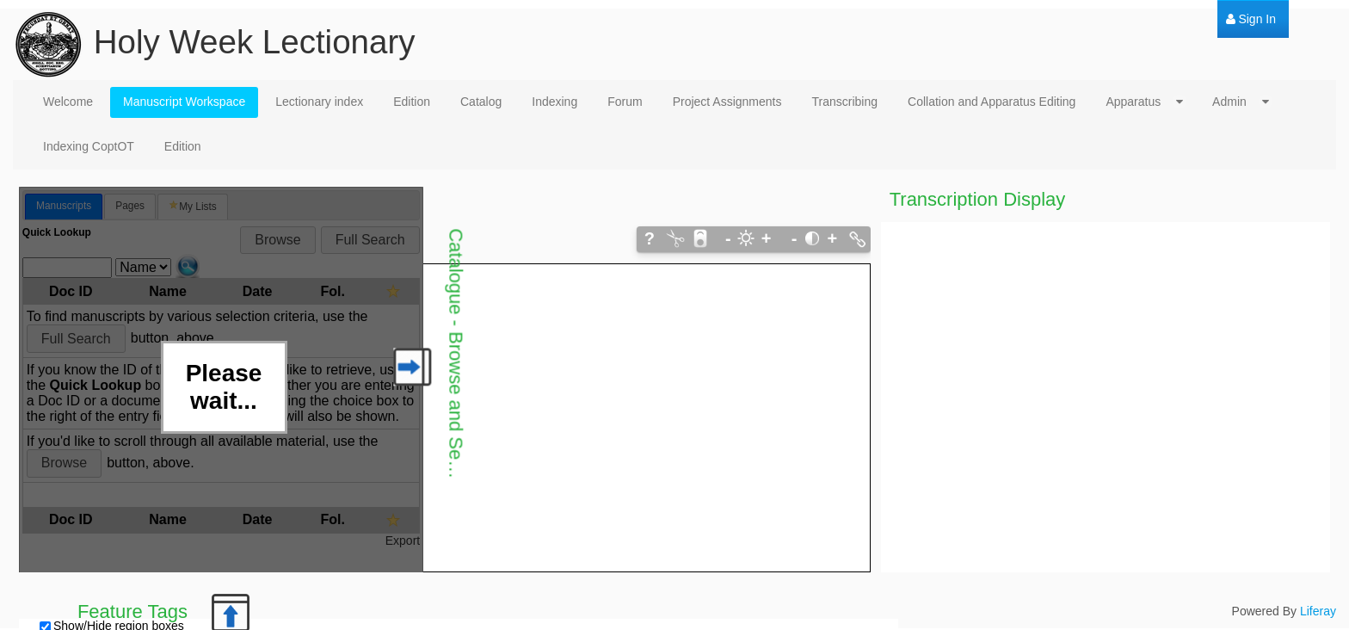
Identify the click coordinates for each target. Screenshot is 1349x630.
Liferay (1318, 611)
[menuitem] (1250, 19)
